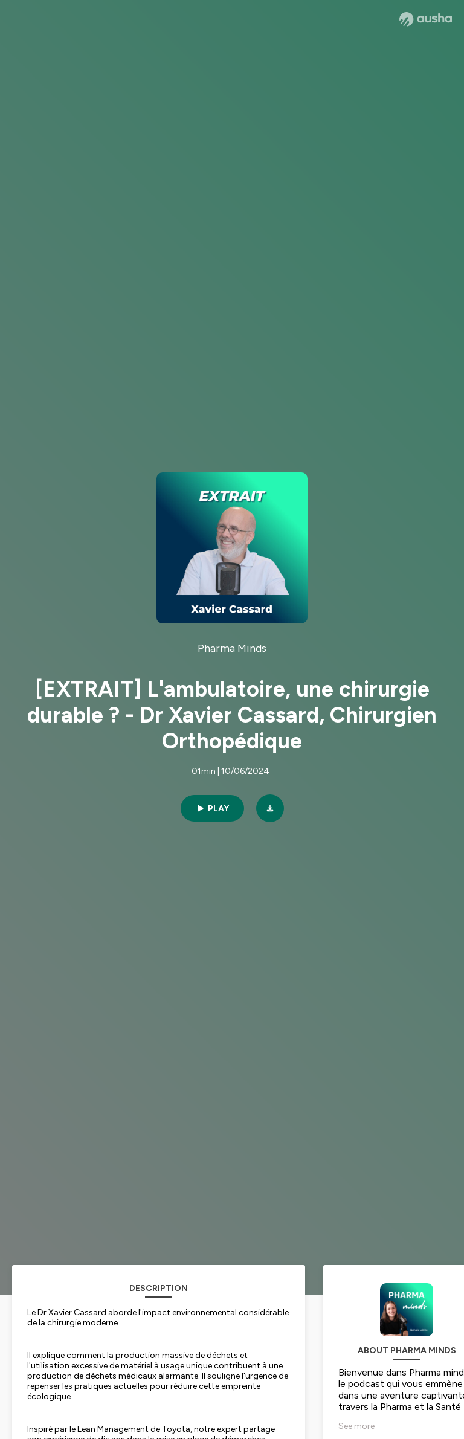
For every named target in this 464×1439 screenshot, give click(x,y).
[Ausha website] (425, 19)
